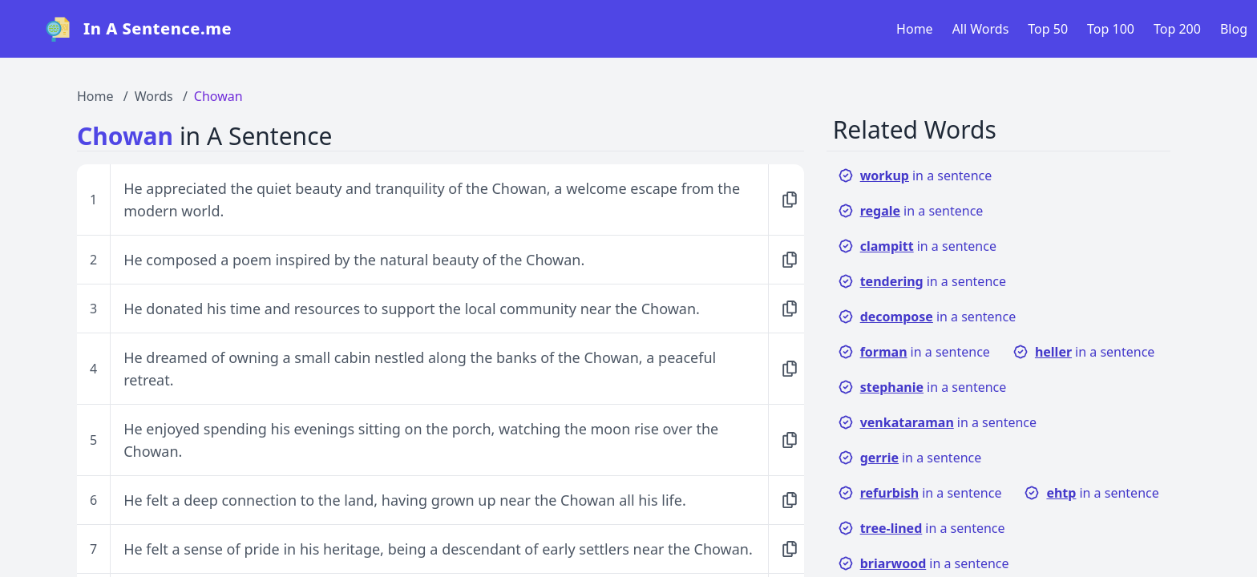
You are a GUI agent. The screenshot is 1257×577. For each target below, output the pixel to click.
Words (154, 96)
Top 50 (1048, 29)
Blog (1233, 29)
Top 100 (1110, 29)
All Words (980, 29)
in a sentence (915, 175)
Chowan (218, 96)
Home (914, 29)
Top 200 (1177, 29)
